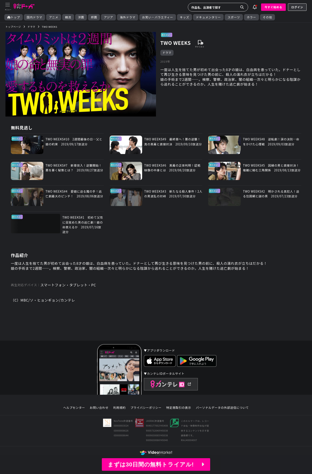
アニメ (53, 17)
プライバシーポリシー (146, 407)
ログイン (297, 7)
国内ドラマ (34, 17)
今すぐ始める (273, 7)
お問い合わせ (99, 407)
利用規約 (119, 407)
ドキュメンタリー (208, 17)
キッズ (184, 17)
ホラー (251, 17)
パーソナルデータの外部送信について (222, 407)
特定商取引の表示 (178, 407)
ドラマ (166, 52)
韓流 (68, 17)
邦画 (94, 17)
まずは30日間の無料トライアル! (156, 464)
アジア (108, 17)
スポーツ (234, 17)
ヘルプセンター (74, 407)
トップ (13, 17)
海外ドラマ (127, 17)
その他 (267, 17)
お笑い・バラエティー (157, 17)
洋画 (81, 17)
